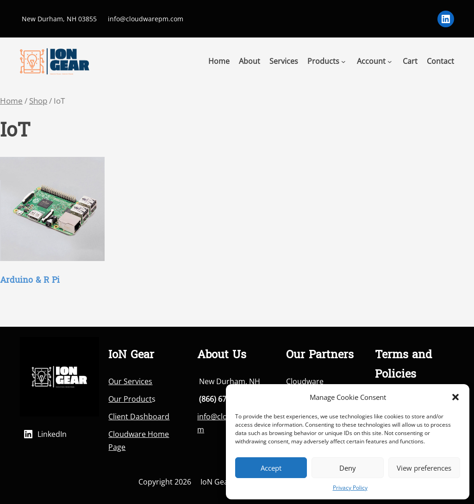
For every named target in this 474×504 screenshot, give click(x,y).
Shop (38, 100)
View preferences (424, 468)
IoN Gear (215, 482)
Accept (271, 468)
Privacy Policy (350, 488)
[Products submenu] (343, 61)
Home (11, 100)
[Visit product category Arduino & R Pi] (52, 224)
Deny (347, 468)
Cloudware (305, 381)
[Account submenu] (389, 61)
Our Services (130, 381)
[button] (455, 397)
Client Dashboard (138, 416)
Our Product (130, 399)
